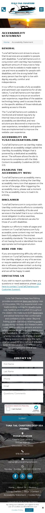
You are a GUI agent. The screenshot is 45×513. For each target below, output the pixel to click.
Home (6, 42)
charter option (9, 342)
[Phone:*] (22, 379)
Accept (29, 510)
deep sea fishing (30, 301)
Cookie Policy (17, 510)
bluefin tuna (35, 307)
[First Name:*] (22, 364)
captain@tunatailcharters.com (22, 462)
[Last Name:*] (22, 371)
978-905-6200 (22, 454)
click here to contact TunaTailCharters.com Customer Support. (21, 286)
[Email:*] (22, 386)
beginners (38, 313)
